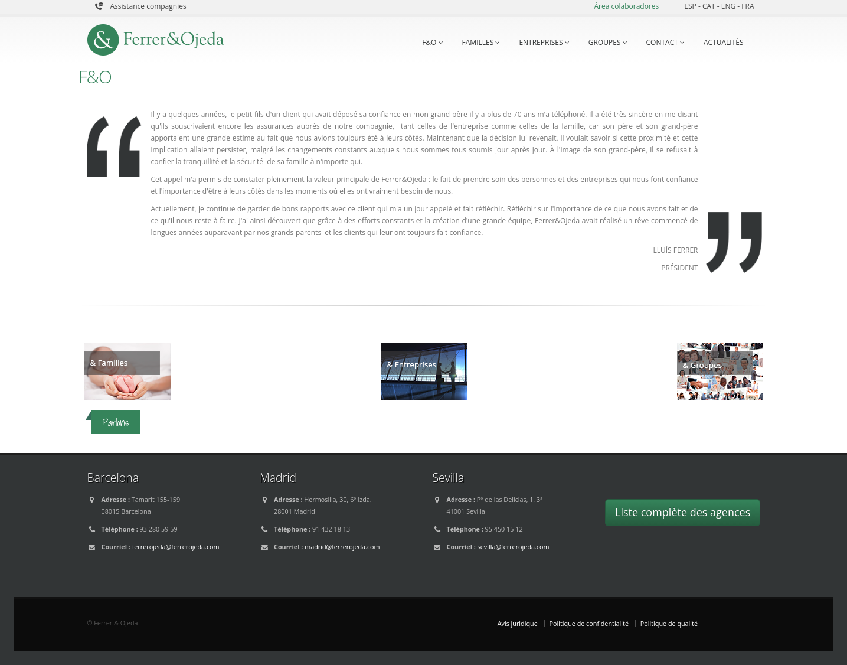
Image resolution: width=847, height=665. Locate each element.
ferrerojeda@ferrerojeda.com (176, 546)
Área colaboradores (626, 6)
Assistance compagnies (148, 6)
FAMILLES (481, 42)
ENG (729, 6)
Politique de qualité (669, 623)
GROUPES (607, 42)
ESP (691, 6)
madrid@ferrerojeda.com (342, 546)
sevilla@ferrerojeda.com (514, 546)
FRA (747, 6)
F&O (432, 42)
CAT (709, 6)
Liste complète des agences (682, 512)
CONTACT (665, 42)
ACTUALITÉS (724, 42)
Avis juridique (518, 623)
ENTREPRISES (544, 42)
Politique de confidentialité (589, 623)
